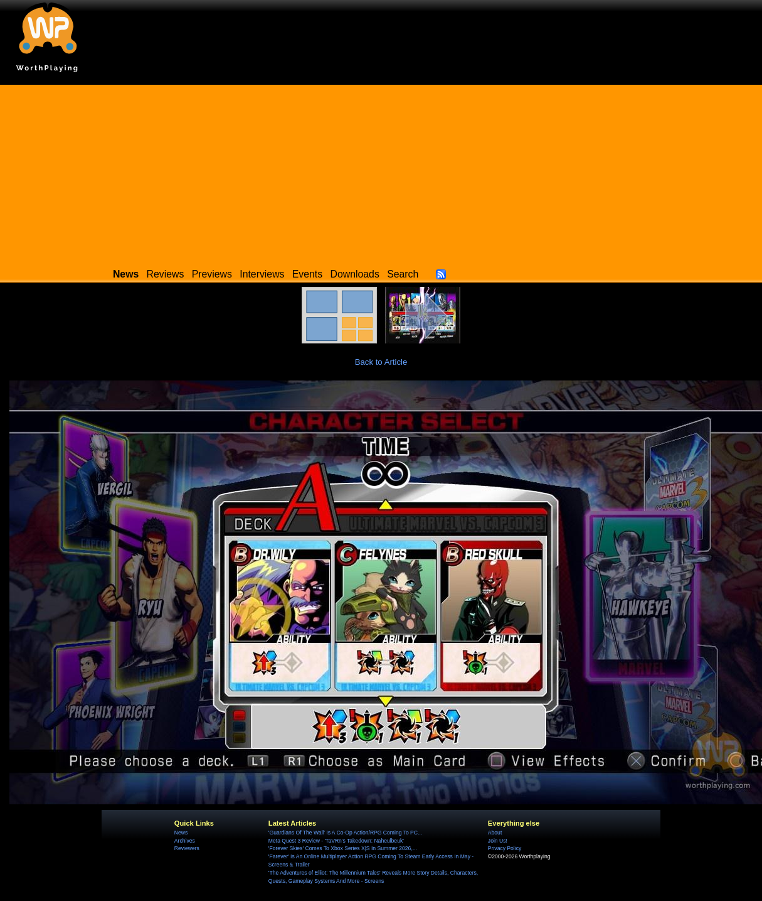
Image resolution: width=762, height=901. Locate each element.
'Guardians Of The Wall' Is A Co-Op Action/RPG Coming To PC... (345, 832)
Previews (212, 274)
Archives (184, 841)
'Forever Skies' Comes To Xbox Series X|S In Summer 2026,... (342, 848)
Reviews (165, 274)
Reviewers (186, 848)
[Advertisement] (381, 173)
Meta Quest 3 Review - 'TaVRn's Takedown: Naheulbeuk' (336, 841)
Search (402, 274)
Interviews (262, 274)
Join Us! (497, 841)
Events (307, 274)
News (181, 832)
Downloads (355, 274)
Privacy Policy (504, 848)
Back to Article (381, 362)
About (495, 832)
